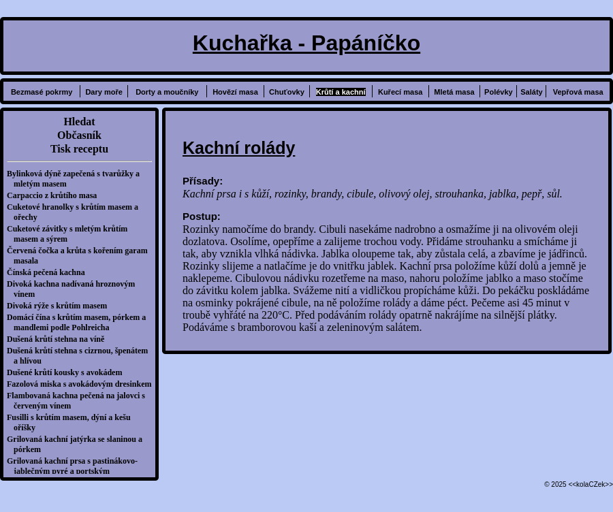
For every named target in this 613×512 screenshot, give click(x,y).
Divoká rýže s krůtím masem (60, 305)
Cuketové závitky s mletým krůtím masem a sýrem (70, 234)
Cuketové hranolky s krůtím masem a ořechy (76, 212)
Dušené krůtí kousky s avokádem (68, 372)
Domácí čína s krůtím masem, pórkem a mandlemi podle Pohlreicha (80, 322)
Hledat (79, 121)
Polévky (498, 92)
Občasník (79, 135)
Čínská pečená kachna (49, 272)
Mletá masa (454, 92)
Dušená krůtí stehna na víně (59, 339)
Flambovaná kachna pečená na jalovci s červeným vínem (79, 401)
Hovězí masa (235, 92)
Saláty (531, 92)
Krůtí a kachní (341, 92)
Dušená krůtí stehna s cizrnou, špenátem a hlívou (81, 356)
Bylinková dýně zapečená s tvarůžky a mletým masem (77, 179)
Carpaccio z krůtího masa (55, 195)
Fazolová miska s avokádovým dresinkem (82, 384)
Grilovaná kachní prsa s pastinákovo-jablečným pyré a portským (76, 466)
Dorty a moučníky (167, 92)
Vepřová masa (578, 92)
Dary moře (103, 92)
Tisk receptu (79, 149)
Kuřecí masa (400, 92)
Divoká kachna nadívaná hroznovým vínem (74, 289)
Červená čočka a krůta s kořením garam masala (81, 256)
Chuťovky (286, 92)
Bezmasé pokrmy (42, 92)
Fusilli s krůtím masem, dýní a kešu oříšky (72, 422)
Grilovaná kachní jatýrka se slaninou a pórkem (78, 444)
